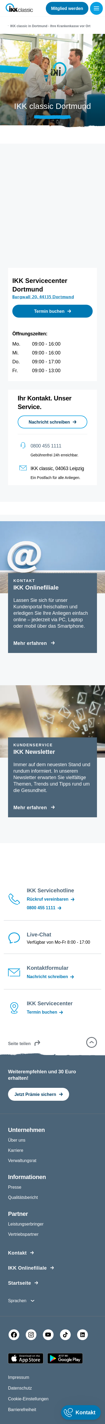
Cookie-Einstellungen (28, 1399)
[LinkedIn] (82, 1334)
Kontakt (17, 1253)
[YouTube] (48, 1334)
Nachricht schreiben (51, 976)
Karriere (15, 1150)
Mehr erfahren (30, 643)
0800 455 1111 (46, 446)
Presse (14, 1187)
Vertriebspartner (23, 1234)
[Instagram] (31, 1334)
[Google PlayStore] (65, 1358)
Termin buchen (45, 1012)
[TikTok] (65, 1334)
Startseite (19, 1283)
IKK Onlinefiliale (27, 1268)
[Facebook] (14, 1334)
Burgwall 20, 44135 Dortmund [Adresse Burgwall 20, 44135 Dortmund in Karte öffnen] (43, 297)
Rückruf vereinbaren (51, 899)
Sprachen (17, 1300)
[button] (91, 1042)
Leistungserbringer (26, 1224)
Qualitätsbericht (23, 1197)
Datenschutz (20, 1388)
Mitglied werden (67, 8)
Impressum (18, 1377)
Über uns (16, 1140)
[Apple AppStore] (25, 1358)
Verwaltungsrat (22, 1160)
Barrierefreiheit (22, 1409)
